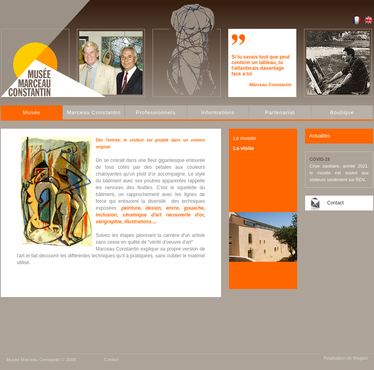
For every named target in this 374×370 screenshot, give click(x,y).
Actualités (319, 136)
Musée (31, 112)
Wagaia (360, 358)
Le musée (244, 138)
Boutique (342, 112)
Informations (218, 112)
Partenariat (280, 112)
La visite (243, 148)
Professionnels (155, 112)
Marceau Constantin (94, 112)
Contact (335, 203)
